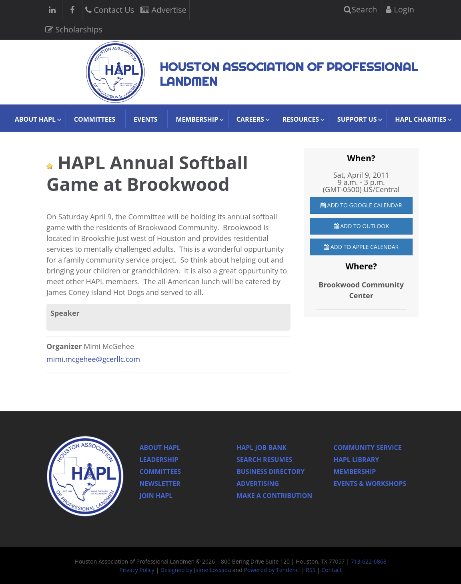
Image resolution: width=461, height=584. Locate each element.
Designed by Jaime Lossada (195, 570)
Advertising (258, 483)
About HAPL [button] (35, 119)
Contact (331, 570)
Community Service (368, 447)
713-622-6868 (369, 561)
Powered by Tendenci (272, 570)
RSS (310, 570)
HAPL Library (356, 459)
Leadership (159, 459)
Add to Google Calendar (361, 205)
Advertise (163, 9)
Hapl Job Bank (262, 447)
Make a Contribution (274, 495)
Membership (355, 471)
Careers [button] (250, 119)
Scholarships (73, 29)
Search (360, 9)
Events (145, 119)
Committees (95, 119)
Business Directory (271, 471)
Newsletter (160, 483)
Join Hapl (156, 495)
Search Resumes (264, 459)
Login (400, 9)
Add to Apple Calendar (361, 247)
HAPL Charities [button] (420, 119)
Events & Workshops (370, 483)
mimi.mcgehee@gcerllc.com (93, 359)
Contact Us (109, 9)
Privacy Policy (136, 570)
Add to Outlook (361, 226)
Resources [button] (300, 119)
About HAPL (160, 447)
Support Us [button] (357, 119)
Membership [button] (197, 119)
